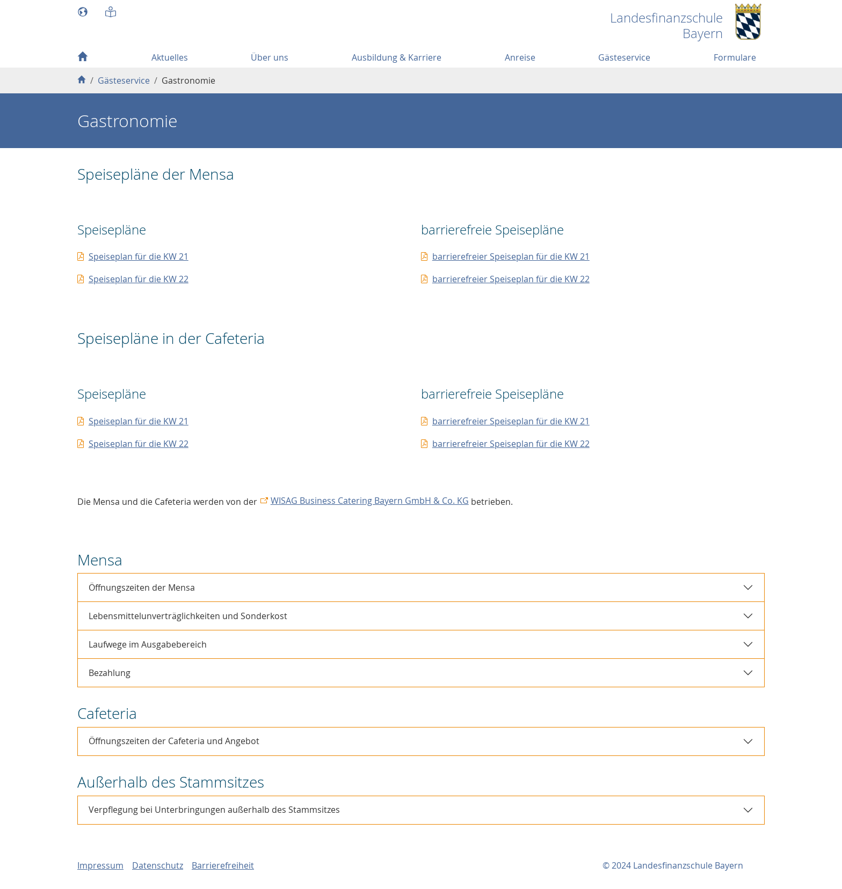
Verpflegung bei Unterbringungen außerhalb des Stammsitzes (214, 809)
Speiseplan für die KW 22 (138, 279)
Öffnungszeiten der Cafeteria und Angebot (174, 741)
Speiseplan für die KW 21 (138, 256)
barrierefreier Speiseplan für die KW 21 (511, 256)
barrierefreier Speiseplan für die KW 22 (511, 279)
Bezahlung (109, 673)
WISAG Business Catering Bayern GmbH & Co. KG (370, 500)
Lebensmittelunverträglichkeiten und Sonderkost (188, 616)
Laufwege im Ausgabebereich (148, 644)
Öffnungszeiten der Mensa (142, 587)
